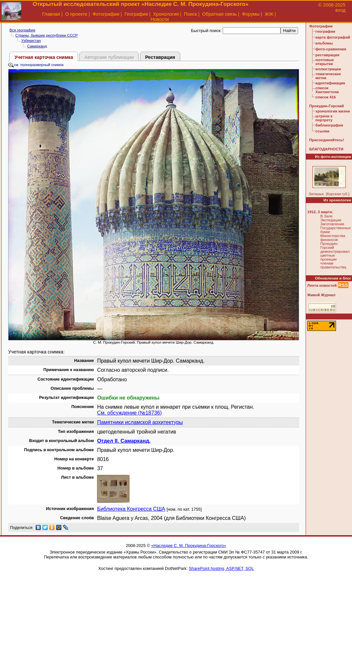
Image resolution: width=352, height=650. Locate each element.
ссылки (322, 131)
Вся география (22, 30)
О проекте (76, 14)
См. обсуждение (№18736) (129, 413)
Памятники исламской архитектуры (140, 422)
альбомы (324, 43)
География (136, 14)
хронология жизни (332, 111)
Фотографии (105, 14)
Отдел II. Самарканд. (124, 441)
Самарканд (37, 46)
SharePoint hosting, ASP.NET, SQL (221, 568)
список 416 (325, 97)
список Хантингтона (327, 90)
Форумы (251, 14)
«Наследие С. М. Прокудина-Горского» (188, 545)
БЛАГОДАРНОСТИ (326, 149)
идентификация (330, 83)
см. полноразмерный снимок (36, 65)
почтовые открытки (324, 62)
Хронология (166, 14)
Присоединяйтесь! (326, 140)
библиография (329, 125)
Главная (51, 14)
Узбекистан (31, 41)
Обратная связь (219, 14)
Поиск (190, 14)
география (325, 31)
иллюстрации (328, 69)
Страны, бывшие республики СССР (46, 35)
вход (340, 10)
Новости (160, 19)
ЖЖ (269, 14)
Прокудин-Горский (326, 106)
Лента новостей (322, 285)
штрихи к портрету (323, 118)
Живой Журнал (321, 295)
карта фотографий (332, 37)
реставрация (327, 55)
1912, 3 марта (319, 212)
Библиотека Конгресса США (131, 509)
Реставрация (160, 57)
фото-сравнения (330, 49)
